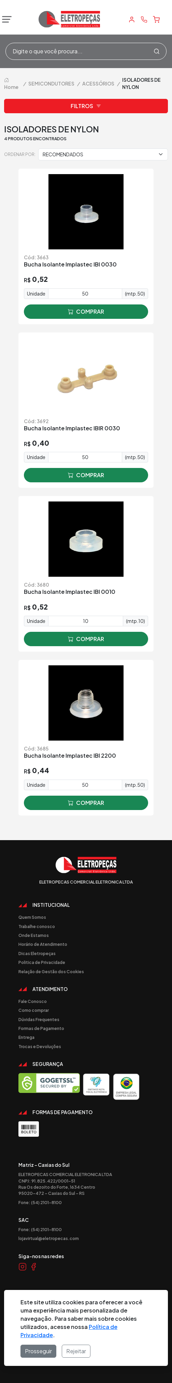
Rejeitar (76, 1351)
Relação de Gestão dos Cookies (51, 971)
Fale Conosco (32, 1001)
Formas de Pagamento (41, 1028)
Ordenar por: (19, 154)
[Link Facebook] (33, 1267)
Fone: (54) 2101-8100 (40, 1202)
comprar (86, 312)
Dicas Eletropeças (37, 953)
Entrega (26, 1037)
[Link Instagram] (22, 1267)
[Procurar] (156, 51)
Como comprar (33, 1010)
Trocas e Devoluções (39, 1046)
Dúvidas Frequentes (38, 1019)
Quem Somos (32, 917)
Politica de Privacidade (41, 962)
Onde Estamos (33, 935)
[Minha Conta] (131, 19)
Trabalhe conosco (36, 926)
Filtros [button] (86, 106)
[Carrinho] (156, 19)
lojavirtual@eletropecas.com (48, 1238)
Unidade (36, 293)
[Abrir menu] (5, 19)
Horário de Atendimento (42, 944)
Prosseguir (38, 1351)
